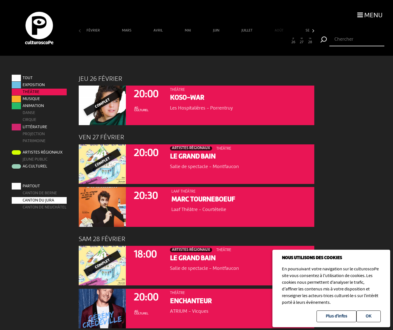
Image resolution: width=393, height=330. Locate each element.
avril (159, 30)
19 (234, 41)
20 (242, 41)
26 (293, 41)
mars (127, 30)
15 (200, 41)
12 (175, 41)
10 (158, 41)
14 (192, 41)
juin (216, 30)
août (279, 30)
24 (276, 41)
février (94, 30)
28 (309, 41)
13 (183, 41)
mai (188, 30)
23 (267, 41)
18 (225, 41)
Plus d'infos (336, 316)
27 (301, 41)
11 (167, 41)
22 (259, 41)
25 (284, 41)
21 (251, 41)
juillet (247, 30)
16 (208, 41)
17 (217, 41)
